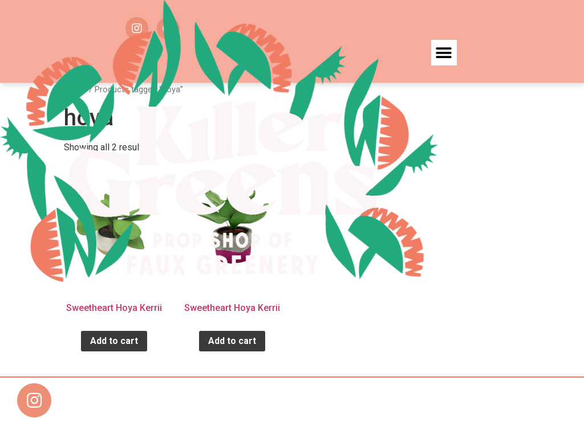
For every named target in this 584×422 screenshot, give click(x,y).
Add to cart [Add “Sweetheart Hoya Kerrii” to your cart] (114, 340)
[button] (444, 52)
